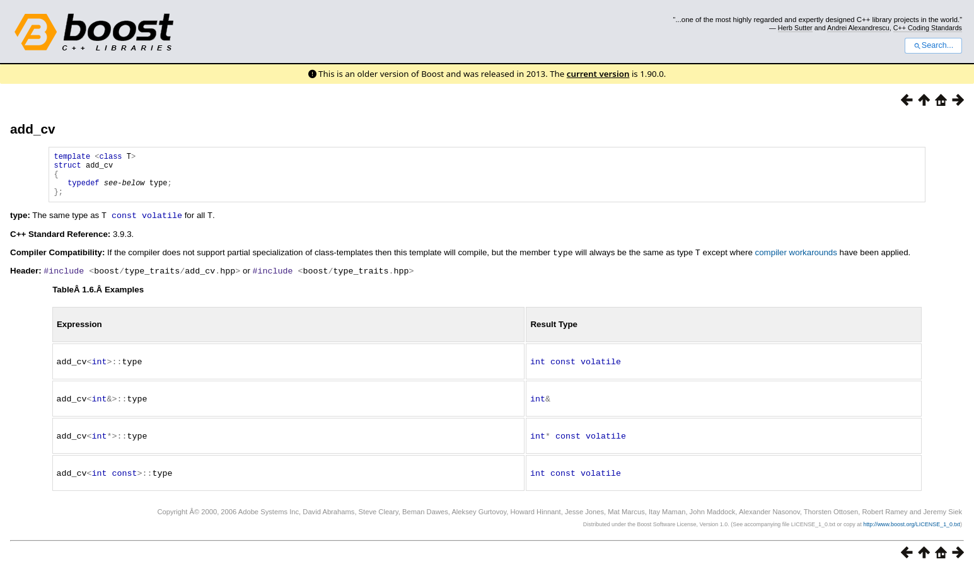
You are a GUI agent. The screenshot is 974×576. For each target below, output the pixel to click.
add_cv (32, 129)
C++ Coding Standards (927, 28)
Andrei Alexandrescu (858, 28)
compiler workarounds (796, 261)
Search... (933, 45)
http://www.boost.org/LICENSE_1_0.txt (911, 529)
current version (598, 73)
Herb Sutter (795, 28)
